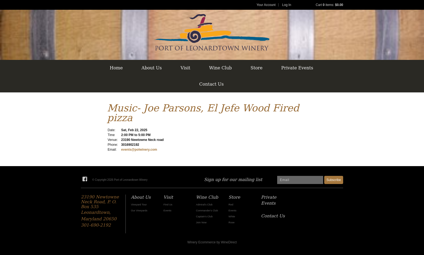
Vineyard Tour (139, 204)
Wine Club (220, 67)
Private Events (297, 67)
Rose (231, 222)
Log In (286, 5)
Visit (185, 67)
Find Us (168, 204)
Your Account (266, 5)
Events (167, 210)
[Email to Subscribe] (300, 180)
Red (230, 204)
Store (257, 67)
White (231, 216)
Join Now (201, 222)
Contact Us (211, 84)
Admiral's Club (204, 204)
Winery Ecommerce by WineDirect (212, 242)
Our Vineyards (139, 210)
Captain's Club (204, 216)
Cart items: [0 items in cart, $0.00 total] (329, 5)
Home (116, 67)
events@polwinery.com (139, 149)
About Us (151, 67)
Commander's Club (207, 210)
